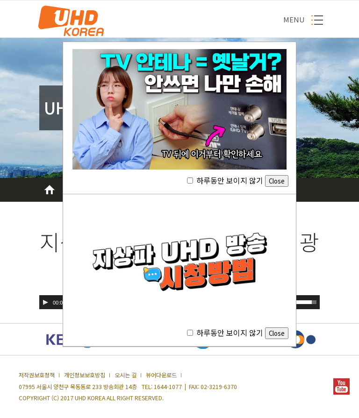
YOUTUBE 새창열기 (341, 386)
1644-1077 (168, 387)
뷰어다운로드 (161, 375)
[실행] (45, 302)
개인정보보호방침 (84, 375)
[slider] (306, 301)
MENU (294, 19)
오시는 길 (125, 375)
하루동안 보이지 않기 (237, 180)
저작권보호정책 (37, 375)
